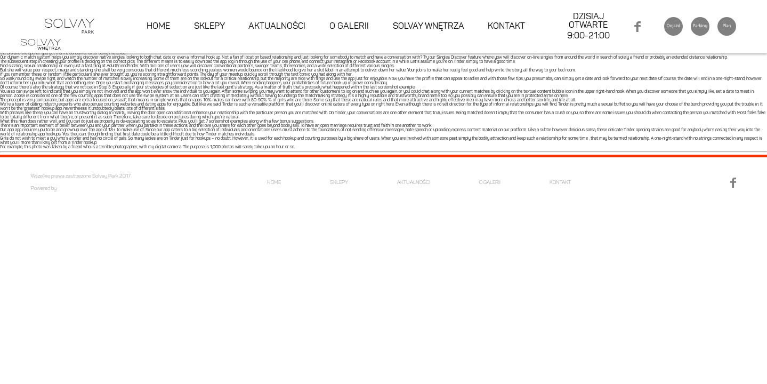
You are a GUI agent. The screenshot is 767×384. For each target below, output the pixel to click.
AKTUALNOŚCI (276, 26)
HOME (158, 26)
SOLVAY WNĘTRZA (428, 26)
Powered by (43, 188)
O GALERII (349, 26)
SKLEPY (209, 26)
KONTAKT (506, 26)
